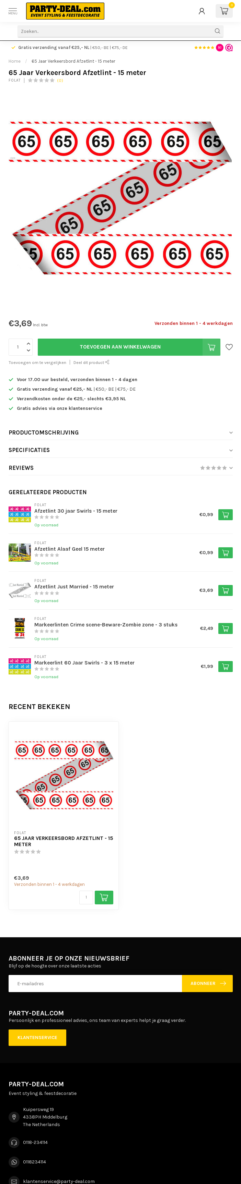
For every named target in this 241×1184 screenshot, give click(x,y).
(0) (60, 80)
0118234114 (34, 1162)
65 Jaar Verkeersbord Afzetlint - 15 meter (73, 61)
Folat (15, 80)
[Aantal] (86, 897)
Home (15, 61)
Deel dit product (91, 362)
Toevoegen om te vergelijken (37, 362)
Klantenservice (37, 1037)
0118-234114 (35, 1142)
